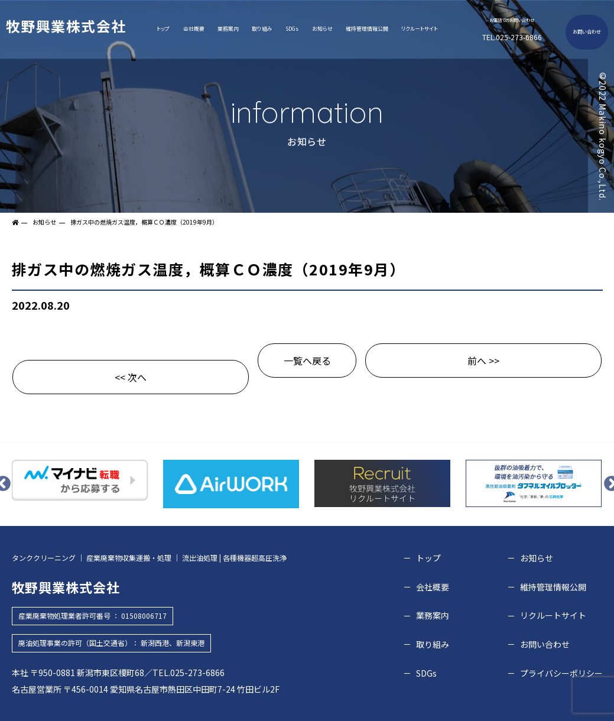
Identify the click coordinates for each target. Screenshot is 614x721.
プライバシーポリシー (561, 673)
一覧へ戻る (307, 360)
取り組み (262, 29)
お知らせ (322, 29)
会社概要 (193, 29)
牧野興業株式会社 (66, 25)
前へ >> (483, 360)
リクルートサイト (419, 29)
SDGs (291, 29)
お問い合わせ (587, 31)
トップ (163, 29)
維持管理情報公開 (367, 29)
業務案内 (228, 29)
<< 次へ (131, 377)
